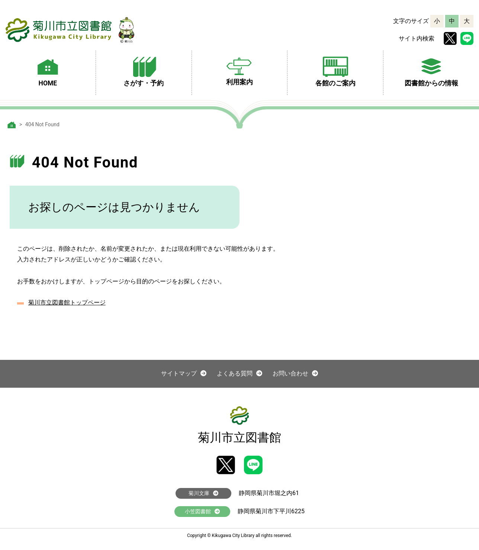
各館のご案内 (335, 70)
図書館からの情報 (431, 70)
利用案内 (239, 70)
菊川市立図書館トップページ (67, 302)
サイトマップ (183, 373)
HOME (47, 70)
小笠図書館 (202, 511)
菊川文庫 (203, 493)
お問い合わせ (295, 373)
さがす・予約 (143, 70)
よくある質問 (239, 373)
